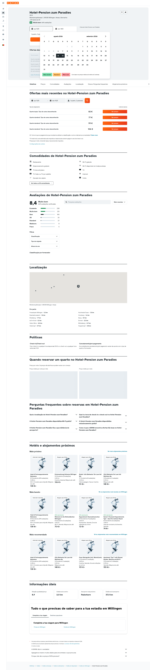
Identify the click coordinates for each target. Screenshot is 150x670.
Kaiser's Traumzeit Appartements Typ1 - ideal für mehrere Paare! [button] (114, 518)
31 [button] (44, 69)
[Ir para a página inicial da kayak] (13, 3)
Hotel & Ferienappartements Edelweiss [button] (39, 475)
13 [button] (58, 56)
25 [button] (49, 65)
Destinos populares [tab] (56, 615)
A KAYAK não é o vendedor (79, 649)
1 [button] (67, 46)
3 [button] (44, 51)
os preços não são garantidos (71, 643)
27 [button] (58, 65)
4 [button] (96, 46)
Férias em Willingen (39, 627)
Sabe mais (94, 135)
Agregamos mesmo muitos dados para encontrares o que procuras (79, 653)
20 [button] (58, 60)
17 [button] (44, 60)
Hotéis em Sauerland (71, 666)
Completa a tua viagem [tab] (40, 615)
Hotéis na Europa (46, 666)
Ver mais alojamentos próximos (117, 451)
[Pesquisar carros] (3, 17)
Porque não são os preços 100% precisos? (79, 656)
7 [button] (62, 51)
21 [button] (62, 60)
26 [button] (53, 65)
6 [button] (58, 51)
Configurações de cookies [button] (37, 144)
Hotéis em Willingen (70, 627)
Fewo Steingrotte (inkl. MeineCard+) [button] (90, 557)
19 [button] (53, 60)
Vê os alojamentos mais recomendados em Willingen (110, 534)
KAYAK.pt (32, 666)
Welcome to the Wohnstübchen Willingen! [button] (65, 518)
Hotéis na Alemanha (58, 666)
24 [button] (44, 65)
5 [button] (53, 51)
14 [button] (62, 56)
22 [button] (67, 60)
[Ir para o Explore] (3, 26)
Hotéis (38, 666)
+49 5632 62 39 (35, 20)
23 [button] (72, 60)
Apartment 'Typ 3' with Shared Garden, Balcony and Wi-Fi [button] (113, 558)
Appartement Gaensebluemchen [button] (89, 517)
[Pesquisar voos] (3, 9)
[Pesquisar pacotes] (3, 21)
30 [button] (72, 65)
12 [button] (53, 56)
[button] (3, 3)
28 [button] (63, 65)
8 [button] (67, 51)
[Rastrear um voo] (3, 30)
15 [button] (67, 56)
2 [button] (71, 46)
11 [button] (48, 56)
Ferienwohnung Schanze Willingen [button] (65, 474)
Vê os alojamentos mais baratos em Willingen (113, 492)
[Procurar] (3, 13)
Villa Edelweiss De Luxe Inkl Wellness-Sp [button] (112, 475)
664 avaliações (46, 22)
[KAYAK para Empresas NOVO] (3, 34)
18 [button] (49, 60)
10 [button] (44, 56)
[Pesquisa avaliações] (89, 202)
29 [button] (67, 65)
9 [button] (71, 51)
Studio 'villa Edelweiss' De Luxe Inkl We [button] (90, 475)
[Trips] (3, 40)
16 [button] (72, 56)
